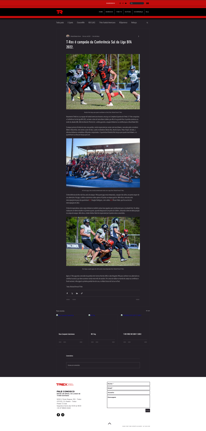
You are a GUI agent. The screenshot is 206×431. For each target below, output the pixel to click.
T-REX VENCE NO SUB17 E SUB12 (132, 334)
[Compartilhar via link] (82, 293)
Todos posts (60, 22)
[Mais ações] (138, 36)
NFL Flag (93, 334)
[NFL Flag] (103, 322)
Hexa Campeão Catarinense (67, 334)
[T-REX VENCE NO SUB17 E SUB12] (135, 322)
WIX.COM (147, 426)
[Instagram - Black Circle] (62, 414)
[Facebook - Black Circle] (58, 414)
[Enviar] (147, 410)
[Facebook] (123, 3)
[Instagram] (120, 3)
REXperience (123, 22)
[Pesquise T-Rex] (137, 3)
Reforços (134, 22)
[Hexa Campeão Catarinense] (70, 322)
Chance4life (81, 22)
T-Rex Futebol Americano (107, 22)
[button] (147, 22)
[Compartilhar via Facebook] (67, 293)
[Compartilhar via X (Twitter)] (72, 293)
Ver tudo (148, 311)
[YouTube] (126, 3)
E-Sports (70, 22)
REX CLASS (92, 22)
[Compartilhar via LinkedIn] (77, 293)
